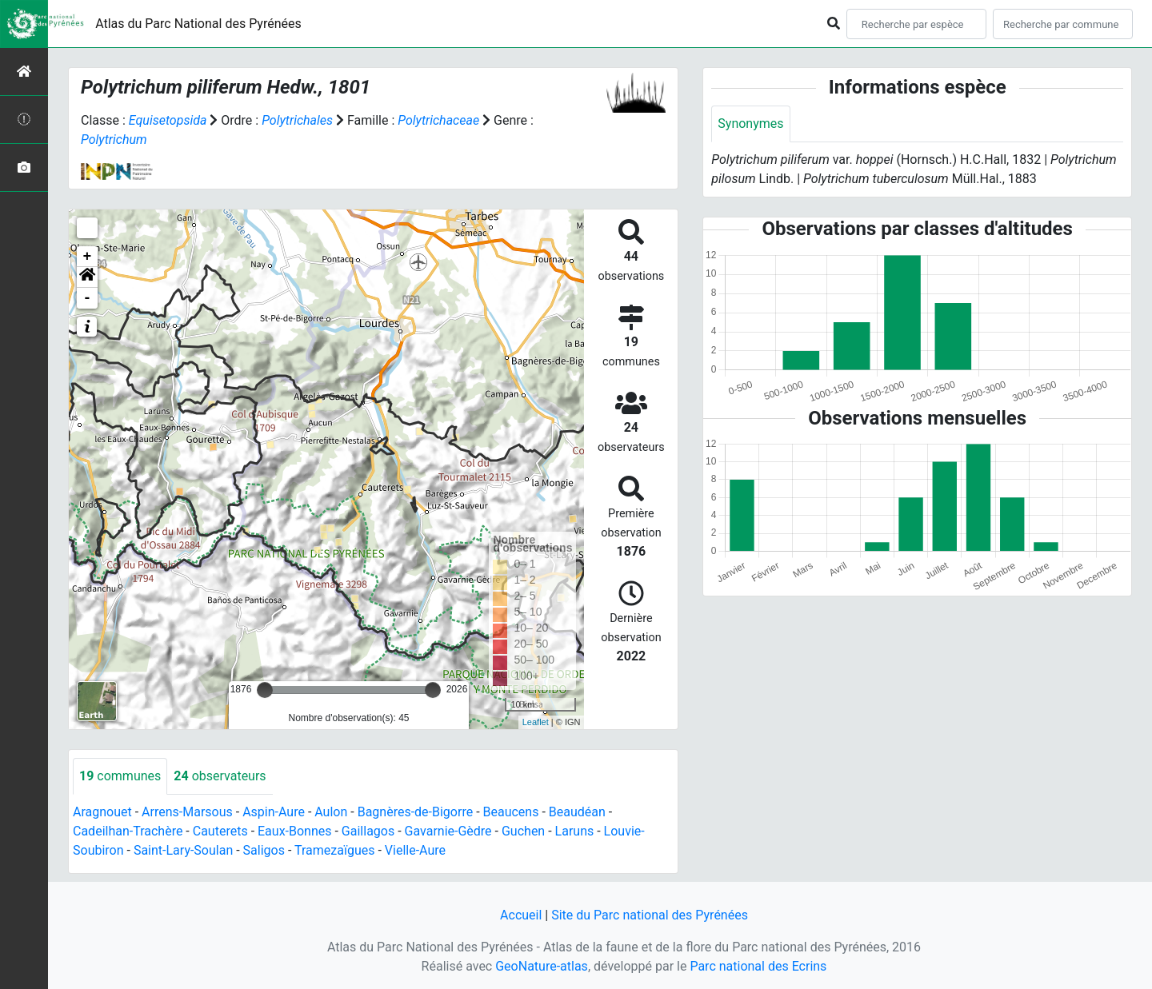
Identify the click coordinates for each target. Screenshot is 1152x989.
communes (120, 776)
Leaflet (535, 722)
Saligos (264, 850)
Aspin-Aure (273, 812)
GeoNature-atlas (541, 966)
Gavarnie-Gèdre (448, 831)
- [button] (87, 298)
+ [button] (87, 256)
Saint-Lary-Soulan (183, 850)
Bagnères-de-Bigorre (416, 812)
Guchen (523, 831)
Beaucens (511, 812)
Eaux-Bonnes (294, 831)
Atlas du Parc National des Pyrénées (198, 23)
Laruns (574, 831)
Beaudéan (577, 812)
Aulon (330, 812)
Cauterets (220, 831)
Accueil (521, 915)
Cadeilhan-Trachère (127, 831)
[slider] (265, 690)
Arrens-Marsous (187, 812)
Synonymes (750, 123)
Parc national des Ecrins (758, 966)
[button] (87, 277)
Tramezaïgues (334, 850)
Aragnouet (102, 812)
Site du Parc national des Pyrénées (649, 915)
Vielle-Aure (415, 850)
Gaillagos (368, 831)
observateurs (220, 776)
